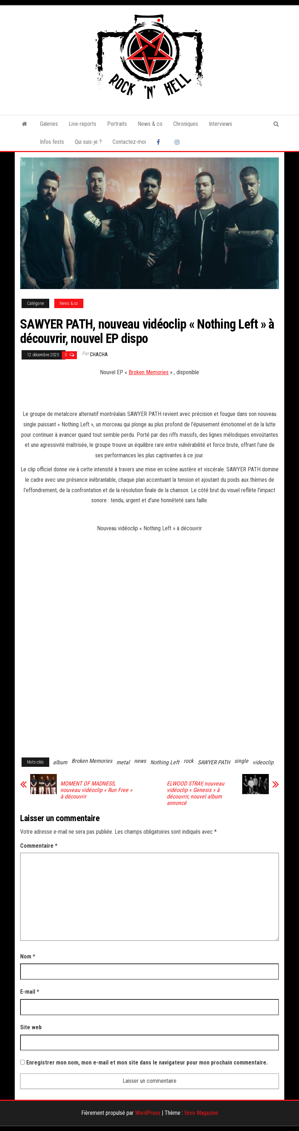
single (241, 760)
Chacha (99, 354)
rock (188, 760)
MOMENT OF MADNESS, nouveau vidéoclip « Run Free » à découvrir (96, 790)
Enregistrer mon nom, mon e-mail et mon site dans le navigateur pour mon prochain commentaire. (147, 1062)
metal (123, 762)
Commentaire (39, 845)
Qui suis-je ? (88, 141)
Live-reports (82, 123)
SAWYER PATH (214, 762)
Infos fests (52, 141)
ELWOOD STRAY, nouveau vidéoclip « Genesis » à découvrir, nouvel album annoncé (195, 793)
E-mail (29, 991)
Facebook (160, 142)
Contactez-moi (129, 141)
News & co (150, 123)
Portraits (117, 123)
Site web (31, 1027)
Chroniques (185, 123)
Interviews (220, 123)
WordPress (147, 1112)
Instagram (178, 142)
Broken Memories (149, 372)
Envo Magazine (201, 1112)
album (60, 762)
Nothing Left (164, 762)
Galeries (49, 123)
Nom (27, 956)
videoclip (263, 762)
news (140, 760)
